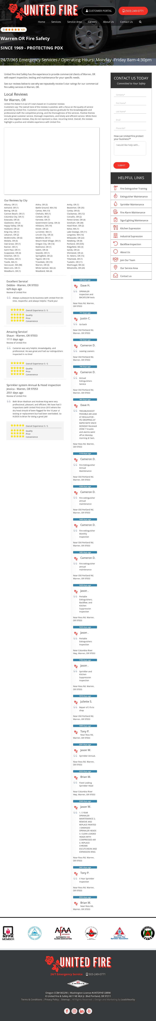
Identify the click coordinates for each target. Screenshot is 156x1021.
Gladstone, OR (11, 222)
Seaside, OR (41, 253)
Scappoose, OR (11, 253)
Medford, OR (42, 237)
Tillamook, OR (73, 259)
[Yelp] (89, 1011)
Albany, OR (9, 204)
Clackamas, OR (74, 213)
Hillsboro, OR (42, 225)
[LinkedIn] (82, 1011)
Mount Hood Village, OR (47, 240)
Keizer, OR (40, 228)
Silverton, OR (10, 255)
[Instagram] (74, 1011)
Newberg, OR (73, 240)
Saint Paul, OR (10, 249)
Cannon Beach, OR (13, 213)
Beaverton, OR (73, 207)
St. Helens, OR (73, 255)
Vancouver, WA (11, 265)
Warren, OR (41, 265)
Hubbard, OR (10, 228)
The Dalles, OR (11, 259)
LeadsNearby (128, 999)
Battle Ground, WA (44, 207)
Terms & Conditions (31, 999)
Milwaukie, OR (73, 237)
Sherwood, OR (73, 253)
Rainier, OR (9, 247)
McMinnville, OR (12, 237)
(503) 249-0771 (133, 11)
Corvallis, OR (73, 216)
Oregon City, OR (43, 243)
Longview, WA (73, 234)
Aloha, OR (40, 204)
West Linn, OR (10, 268)
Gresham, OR (73, 222)
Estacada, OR (10, 219)
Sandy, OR (72, 249)
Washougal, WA (74, 265)
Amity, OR (71, 204)
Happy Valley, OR (12, 225)
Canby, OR (72, 210)
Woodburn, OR (11, 271)
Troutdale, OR (42, 262)
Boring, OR (9, 210)
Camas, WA (41, 210)
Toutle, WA (9, 262)
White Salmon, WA (44, 268)
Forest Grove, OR (75, 219)
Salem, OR (40, 249)
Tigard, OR (40, 259)
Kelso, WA (71, 228)
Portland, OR (73, 243)
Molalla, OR (9, 240)
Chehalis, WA (42, 213)
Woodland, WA (42, 271)
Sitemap (65, 999)
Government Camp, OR (46, 222)
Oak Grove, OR (11, 243)
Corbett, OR (41, 216)
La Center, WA (42, 231)
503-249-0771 (97, 974)
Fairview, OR (41, 219)
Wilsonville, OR (74, 268)
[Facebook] (67, 1011)
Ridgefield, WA (74, 247)
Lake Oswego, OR (75, 231)
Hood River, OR (74, 225)
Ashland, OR (10, 207)
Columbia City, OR (12, 216)
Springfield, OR (43, 255)
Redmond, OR (42, 247)
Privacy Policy (52, 999)
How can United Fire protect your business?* (128, 137)
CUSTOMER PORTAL (99, 10)
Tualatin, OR (73, 262)
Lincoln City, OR (43, 234)
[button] (140, 22)
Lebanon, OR (10, 234)
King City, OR (10, 231)
